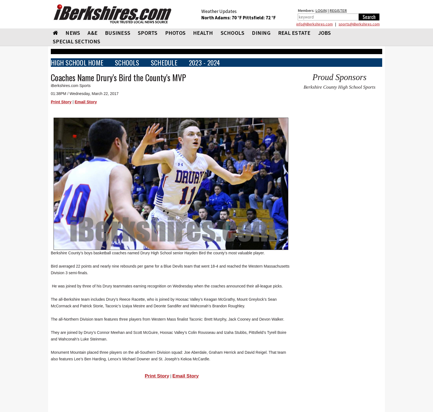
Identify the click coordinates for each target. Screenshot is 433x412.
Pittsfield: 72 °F (259, 18)
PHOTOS (175, 32)
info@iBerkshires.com (314, 24)
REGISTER (338, 10)
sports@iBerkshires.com (359, 24)
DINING (261, 32)
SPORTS (148, 32)
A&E (92, 32)
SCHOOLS (233, 32)
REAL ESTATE (294, 32)
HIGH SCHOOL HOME (77, 62)
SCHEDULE (164, 62)
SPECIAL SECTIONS (76, 41)
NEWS (72, 32)
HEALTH (203, 32)
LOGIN (321, 10)
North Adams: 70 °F (222, 18)
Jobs (324, 32)
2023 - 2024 (204, 62)
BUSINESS (117, 32)
